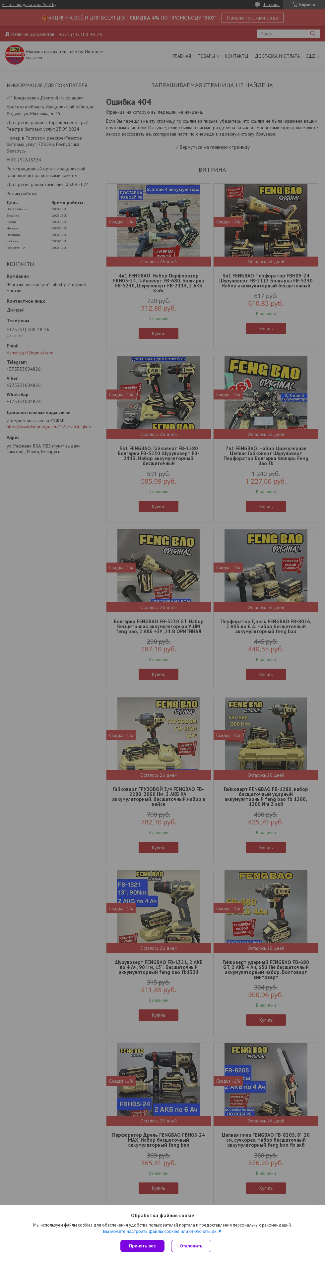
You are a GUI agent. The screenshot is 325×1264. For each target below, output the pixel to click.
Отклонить (191, 1245)
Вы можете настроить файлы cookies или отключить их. (160, 1231)
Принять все (142, 1245)
